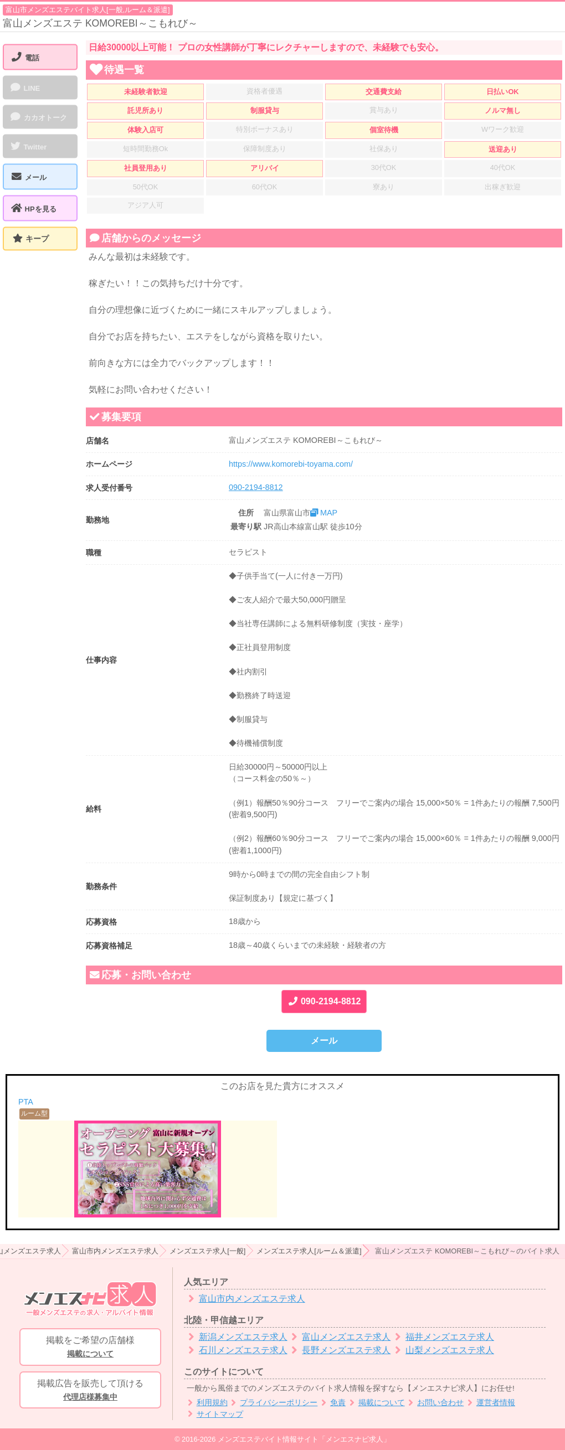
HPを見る (33, 208)
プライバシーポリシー (273, 1403)
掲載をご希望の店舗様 (90, 1347)
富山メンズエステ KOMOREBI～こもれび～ (100, 23)
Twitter (28, 146)
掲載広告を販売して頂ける (90, 1391)
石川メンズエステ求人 (235, 1350)
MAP (323, 512)
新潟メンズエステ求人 (235, 1336)
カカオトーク (38, 117)
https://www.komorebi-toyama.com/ (291, 464)
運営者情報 (489, 1403)
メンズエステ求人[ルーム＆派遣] (308, 1251)
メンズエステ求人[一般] (207, 1251)
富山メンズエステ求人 (339, 1336)
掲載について (375, 1403)
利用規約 (206, 1403)
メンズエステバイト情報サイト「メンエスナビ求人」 (304, 1439)
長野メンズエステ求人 (339, 1350)
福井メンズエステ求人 (442, 1336)
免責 (331, 1403)
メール (324, 1040)
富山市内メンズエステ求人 (115, 1251)
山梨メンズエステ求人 (442, 1350)
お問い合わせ (434, 1403)
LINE (24, 87)
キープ (37, 239)
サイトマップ (213, 1414)
